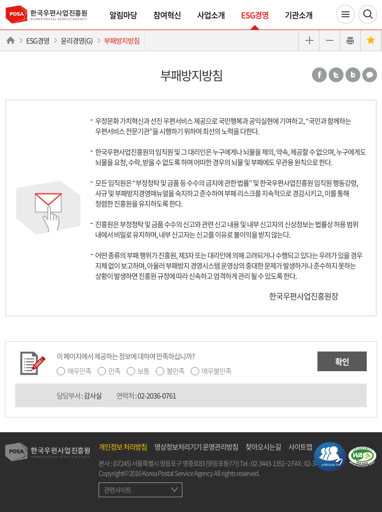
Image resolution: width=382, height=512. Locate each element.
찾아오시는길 (263, 446)
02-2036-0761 (157, 395)
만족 (114, 371)
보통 (143, 371)
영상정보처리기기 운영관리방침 (196, 446)
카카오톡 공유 (369, 74)
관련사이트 (117, 489)
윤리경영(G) (77, 40)
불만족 (175, 371)
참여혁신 (167, 15)
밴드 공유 (353, 74)
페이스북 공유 (319, 74)
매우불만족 (216, 371)
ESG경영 (255, 15)
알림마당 (123, 15)
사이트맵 (300, 446)
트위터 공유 (336, 74)
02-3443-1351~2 (270, 463)
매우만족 (79, 371)
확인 (342, 361)
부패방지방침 (121, 40)
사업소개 (211, 15)
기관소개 (299, 15)
